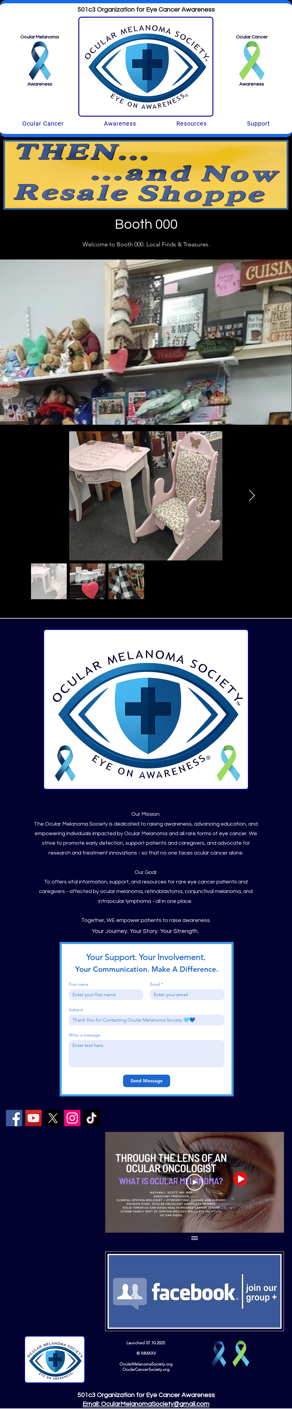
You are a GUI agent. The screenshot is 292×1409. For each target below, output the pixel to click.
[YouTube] (33, 1118)
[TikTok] (91, 1118)
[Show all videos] (195, 1238)
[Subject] (145, 1020)
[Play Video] (194, 1182)
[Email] (185, 994)
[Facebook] (14, 1118)
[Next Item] (251, 496)
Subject (76, 1009)
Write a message (84, 1035)
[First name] (104, 994)
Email (156, 984)
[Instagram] (72, 1118)
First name (78, 984)
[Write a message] (146, 1053)
